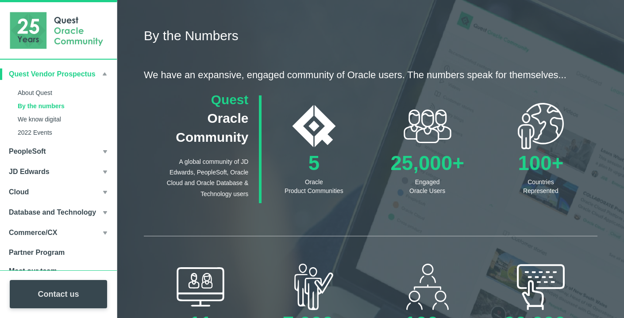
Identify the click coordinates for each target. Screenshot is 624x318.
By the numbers (41, 106)
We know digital (39, 119)
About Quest (35, 92)
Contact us (58, 294)
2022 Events (35, 132)
